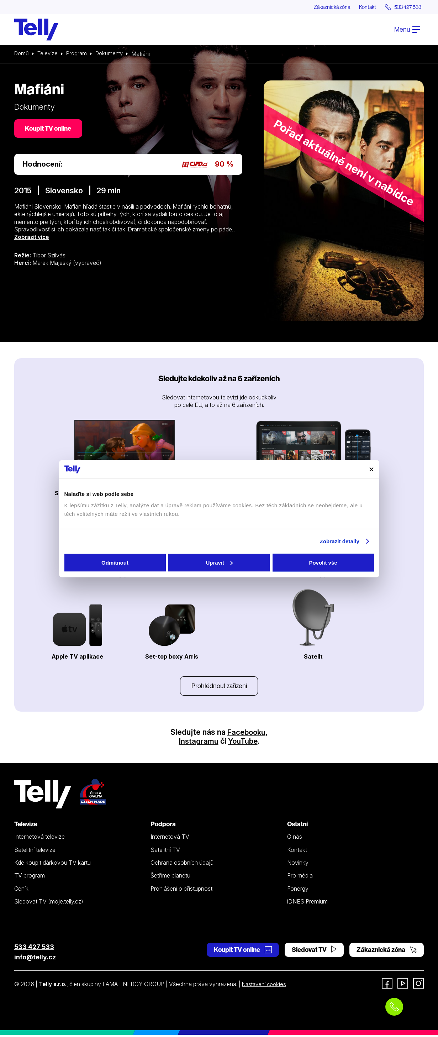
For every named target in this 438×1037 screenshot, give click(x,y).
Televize (49, 54)
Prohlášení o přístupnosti (182, 890)
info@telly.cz (35, 959)
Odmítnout (114, 562)
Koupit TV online (50, 130)
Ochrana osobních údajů (182, 864)
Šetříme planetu (170, 877)
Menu (407, 30)
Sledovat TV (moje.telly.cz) (48, 903)
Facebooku (246, 734)
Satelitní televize (35, 851)
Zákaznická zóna (320, 7)
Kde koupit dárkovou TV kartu (52, 864)
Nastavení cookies (266, 986)
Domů (22, 54)
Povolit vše (323, 562)
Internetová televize (39, 838)
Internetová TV (170, 838)
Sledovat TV (314, 952)
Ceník (21, 890)
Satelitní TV (165, 851)
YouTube (243, 743)
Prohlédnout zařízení (219, 687)
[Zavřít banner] (371, 469)
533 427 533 (34, 949)
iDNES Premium (307, 903)
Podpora (163, 826)
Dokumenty (113, 54)
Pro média (300, 877)
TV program (29, 877)
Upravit (219, 562)
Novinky (297, 864)
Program (79, 54)
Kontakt (360, 7)
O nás (294, 838)
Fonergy (297, 890)
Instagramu (198, 743)
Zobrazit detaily (339, 541)
